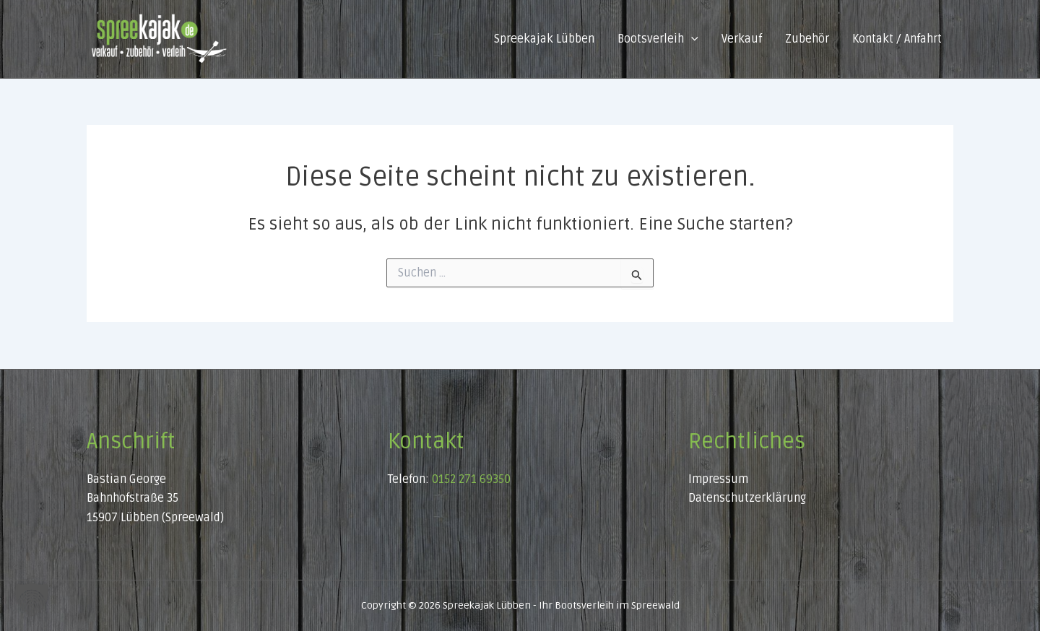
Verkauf (742, 39)
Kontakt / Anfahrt (897, 39)
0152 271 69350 (471, 479)
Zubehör (807, 39)
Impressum (718, 479)
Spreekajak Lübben (544, 39)
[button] (691, 39)
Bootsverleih (658, 39)
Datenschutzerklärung (747, 498)
